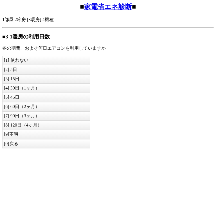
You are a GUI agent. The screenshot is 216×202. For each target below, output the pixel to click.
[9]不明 (11, 134)
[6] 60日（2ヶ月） (22, 106)
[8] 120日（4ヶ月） (23, 125)
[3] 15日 (11, 78)
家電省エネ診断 (108, 6)
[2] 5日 (10, 69)
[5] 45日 (11, 97)
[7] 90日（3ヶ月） (22, 115)
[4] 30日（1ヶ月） (22, 88)
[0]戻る (11, 143)
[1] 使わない (16, 60)
